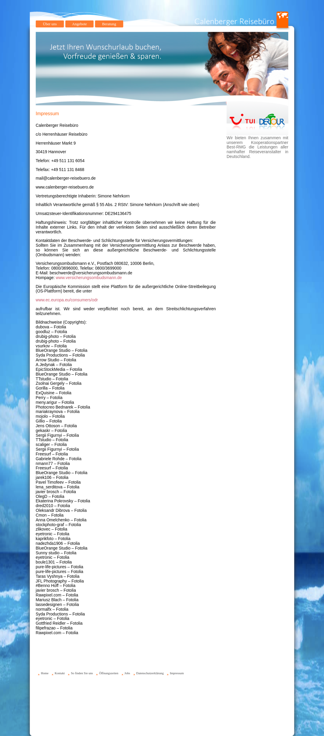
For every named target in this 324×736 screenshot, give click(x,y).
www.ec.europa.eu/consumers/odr (67, 299)
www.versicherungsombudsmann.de (89, 277)
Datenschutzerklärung (150, 673)
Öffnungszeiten (108, 673)
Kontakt (60, 673)
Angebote (79, 24)
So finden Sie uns (82, 673)
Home (45, 673)
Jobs (127, 673)
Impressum (177, 673)
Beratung (109, 24)
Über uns (50, 24)
